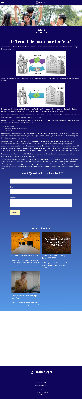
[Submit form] (15, 212)
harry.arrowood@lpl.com (41, 385)
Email (11, 187)
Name (12, 177)
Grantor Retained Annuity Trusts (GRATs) (53, 256)
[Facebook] (41, 378)
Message (13, 197)
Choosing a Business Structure (25, 255)
